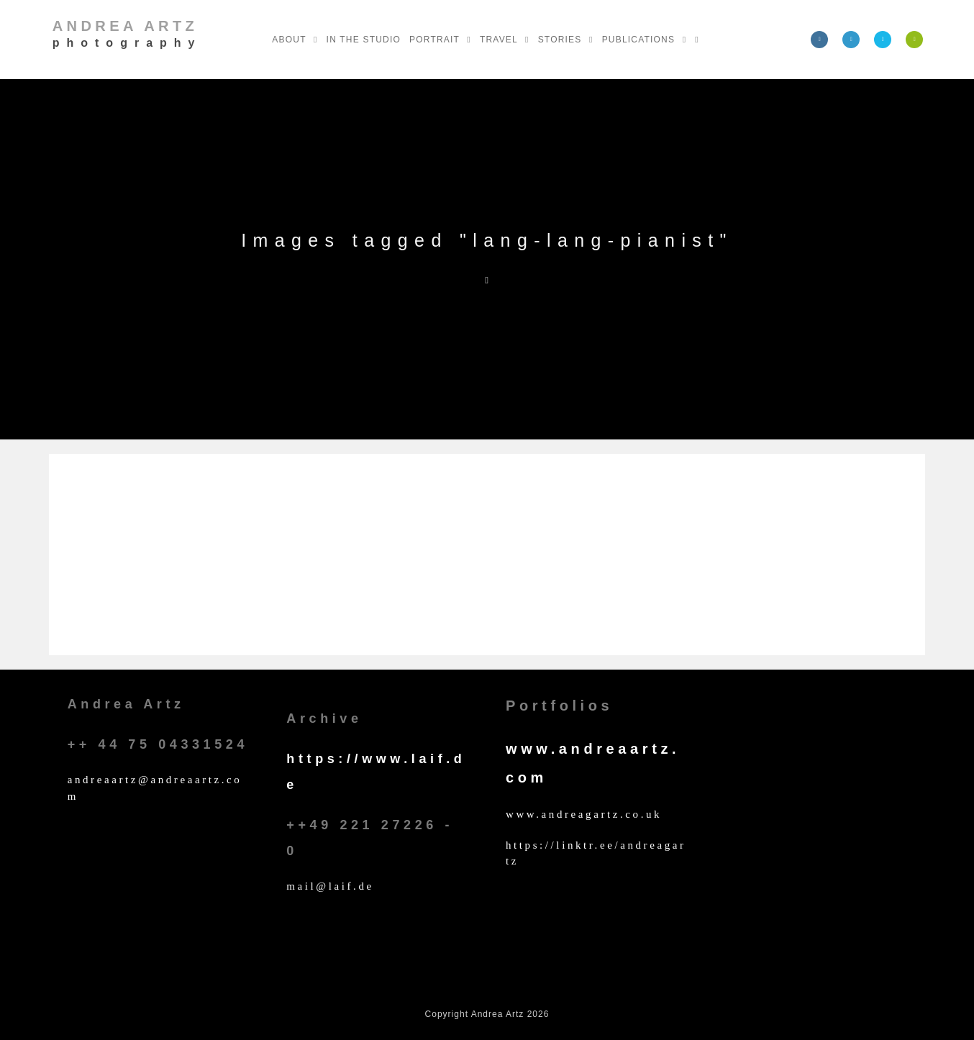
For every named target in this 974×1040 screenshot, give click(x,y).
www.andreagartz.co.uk (584, 814)
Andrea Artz (127, 34)
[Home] (487, 280)
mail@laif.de (330, 886)
